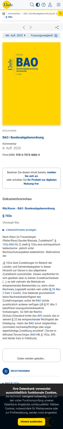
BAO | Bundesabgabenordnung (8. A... (41, 13)
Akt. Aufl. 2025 (15, 35)
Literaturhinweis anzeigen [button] (21, 229)
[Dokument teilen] (57, 27)
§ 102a (9, 17)
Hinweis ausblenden (31, 421)
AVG (39, 315)
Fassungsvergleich (44, 35)
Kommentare (14, 13)
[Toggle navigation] (50, 5)
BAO (38, 300)
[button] (32, 5)
